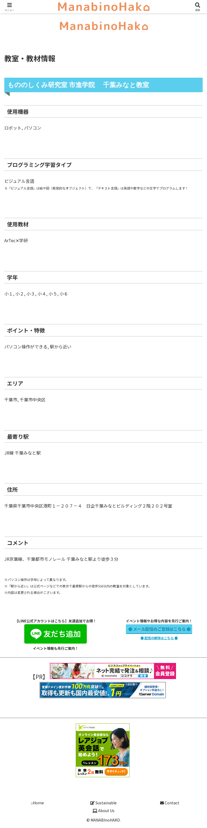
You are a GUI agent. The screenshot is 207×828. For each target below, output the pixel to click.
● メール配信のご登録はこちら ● (159, 628)
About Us (103, 810)
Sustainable (103, 802)
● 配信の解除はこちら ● (159, 638)
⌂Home (37, 802)
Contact (169, 802)
